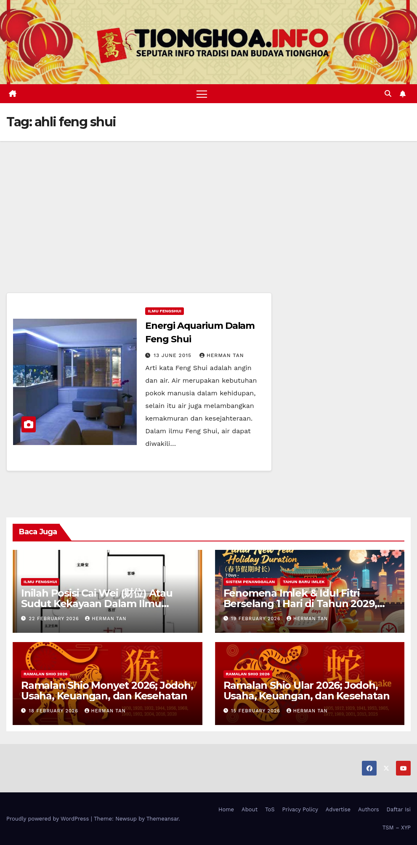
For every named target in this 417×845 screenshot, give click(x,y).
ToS (270, 809)
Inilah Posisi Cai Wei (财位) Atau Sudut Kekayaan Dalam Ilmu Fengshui (97, 603)
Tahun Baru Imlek (303, 581)
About (250, 809)
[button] (388, 94)
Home (226, 809)
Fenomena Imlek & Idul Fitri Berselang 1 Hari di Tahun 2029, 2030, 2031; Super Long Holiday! (300, 603)
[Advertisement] (208, 204)
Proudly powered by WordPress (48, 819)
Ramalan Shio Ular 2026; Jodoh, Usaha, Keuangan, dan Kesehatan (306, 690)
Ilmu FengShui (164, 311)
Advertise (338, 809)
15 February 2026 (256, 711)
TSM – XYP (396, 827)
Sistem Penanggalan (250, 581)
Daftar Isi (399, 809)
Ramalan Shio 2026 (45, 674)
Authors (368, 809)
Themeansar (162, 819)
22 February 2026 (55, 618)
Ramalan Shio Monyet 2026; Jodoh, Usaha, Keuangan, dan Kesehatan (107, 690)
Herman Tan (221, 356)
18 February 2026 (54, 711)
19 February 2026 (256, 618)
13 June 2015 (174, 356)
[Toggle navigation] (201, 93)
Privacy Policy (300, 809)
